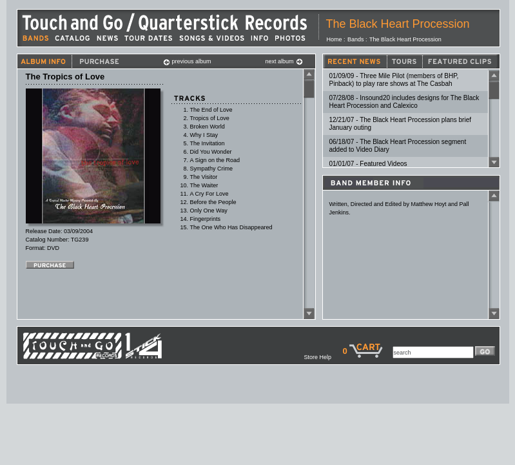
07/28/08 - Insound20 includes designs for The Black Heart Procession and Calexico (404, 101)
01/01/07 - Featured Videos (368, 163)
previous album (187, 61)
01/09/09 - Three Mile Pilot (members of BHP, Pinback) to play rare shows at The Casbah (394, 79)
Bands (355, 39)
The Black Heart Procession (398, 23)
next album (284, 61)
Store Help (323, 357)
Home (334, 39)
